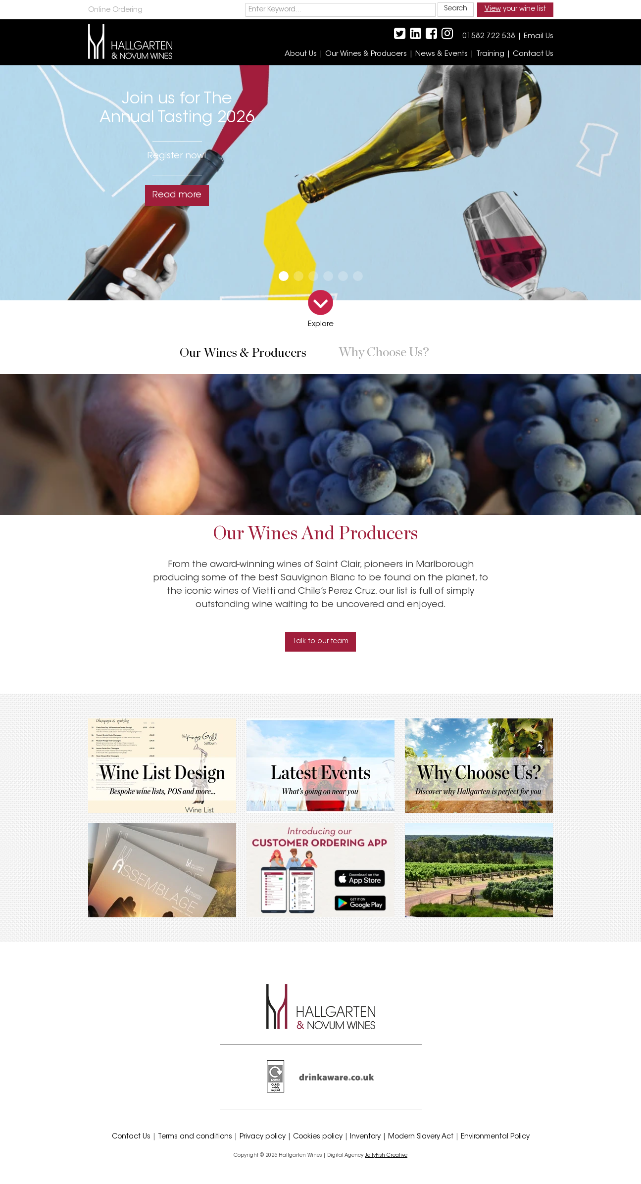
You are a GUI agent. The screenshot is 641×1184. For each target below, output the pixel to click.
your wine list (515, 9)
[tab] (245, 358)
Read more (176, 195)
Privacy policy (263, 1137)
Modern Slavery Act (420, 1137)
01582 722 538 (488, 36)
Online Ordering (115, 10)
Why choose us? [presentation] (384, 352)
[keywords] (341, 10)
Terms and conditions (195, 1137)
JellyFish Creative (386, 1155)
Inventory (365, 1137)
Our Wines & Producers (366, 54)
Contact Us (533, 54)
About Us (301, 54)
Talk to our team (320, 641)
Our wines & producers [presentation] (243, 353)
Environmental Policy (495, 1137)
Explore (321, 324)
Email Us (538, 36)
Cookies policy (318, 1137)
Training (490, 54)
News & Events (441, 54)
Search (455, 8)
